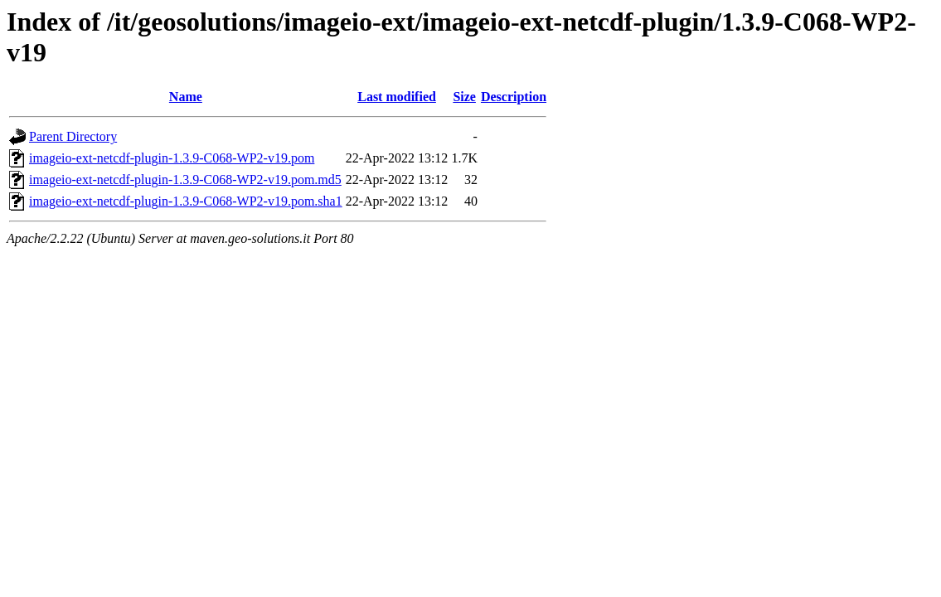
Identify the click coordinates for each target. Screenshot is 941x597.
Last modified (396, 97)
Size (464, 97)
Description (513, 97)
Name (185, 97)
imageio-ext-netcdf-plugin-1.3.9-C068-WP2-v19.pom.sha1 (185, 201)
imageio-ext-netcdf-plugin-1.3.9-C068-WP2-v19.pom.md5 (185, 179)
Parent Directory (73, 136)
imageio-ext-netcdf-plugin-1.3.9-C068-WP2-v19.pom (171, 158)
